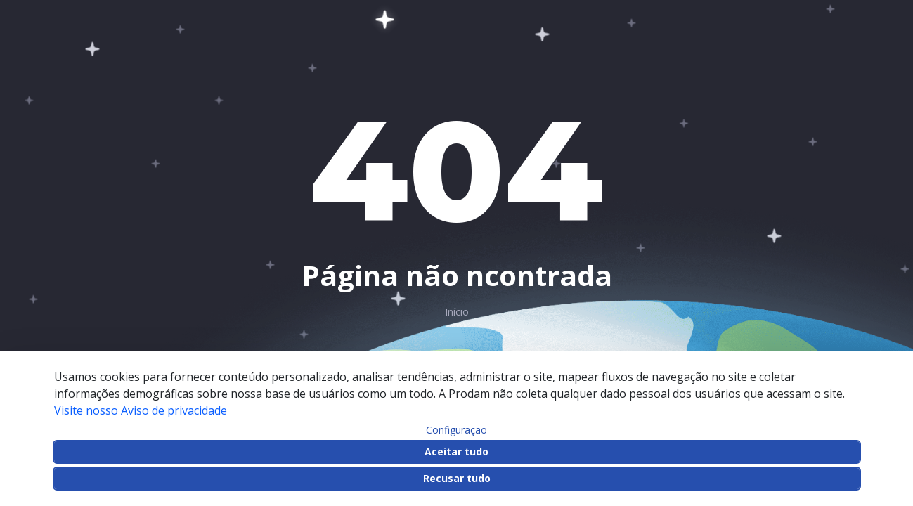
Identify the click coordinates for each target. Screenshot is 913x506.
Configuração (456, 430)
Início (457, 312)
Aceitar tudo (456, 451)
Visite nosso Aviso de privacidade (140, 410)
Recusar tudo (457, 478)
